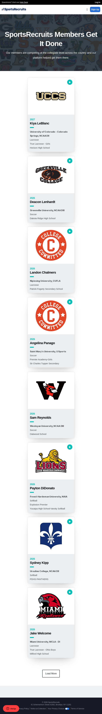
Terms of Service (77, 709)
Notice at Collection (38, 709)
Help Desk (24, 2)
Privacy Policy (23, 709)
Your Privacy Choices (58, 709)
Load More (51, 673)
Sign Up (95, 9)
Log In (97, 2)
